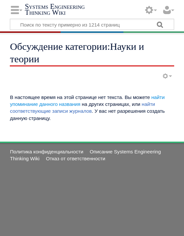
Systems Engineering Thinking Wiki (55, 9)
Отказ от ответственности (75, 158)
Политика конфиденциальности (46, 151)
